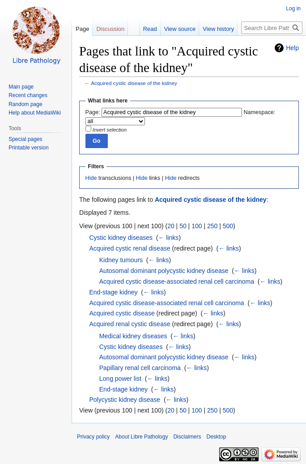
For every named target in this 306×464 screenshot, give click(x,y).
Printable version (28, 148)
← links (168, 237)
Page (82, 29)
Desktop (216, 437)
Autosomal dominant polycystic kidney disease (164, 270)
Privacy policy (93, 437)
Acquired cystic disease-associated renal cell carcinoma (176, 281)
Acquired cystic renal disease (129, 248)
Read (150, 29)
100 (196, 226)
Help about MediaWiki (34, 113)
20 (170, 226)
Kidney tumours (121, 260)
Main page (21, 87)
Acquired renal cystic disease (129, 324)
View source (180, 29)
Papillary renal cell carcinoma (140, 367)
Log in (293, 8)
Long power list (120, 378)
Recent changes (27, 95)
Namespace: (260, 112)
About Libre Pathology (141, 437)
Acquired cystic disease (121, 313)
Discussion (110, 29)
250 (212, 226)
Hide (91, 178)
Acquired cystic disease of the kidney (134, 83)
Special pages (25, 139)
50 (183, 226)
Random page (25, 104)
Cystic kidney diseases (121, 237)
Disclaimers (187, 437)
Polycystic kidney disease (124, 399)
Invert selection (110, 129)
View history (218, 29)
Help (292, 47)
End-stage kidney (113, 292)
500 (228, 226)
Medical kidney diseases (133, 336)
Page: (92, 112)
